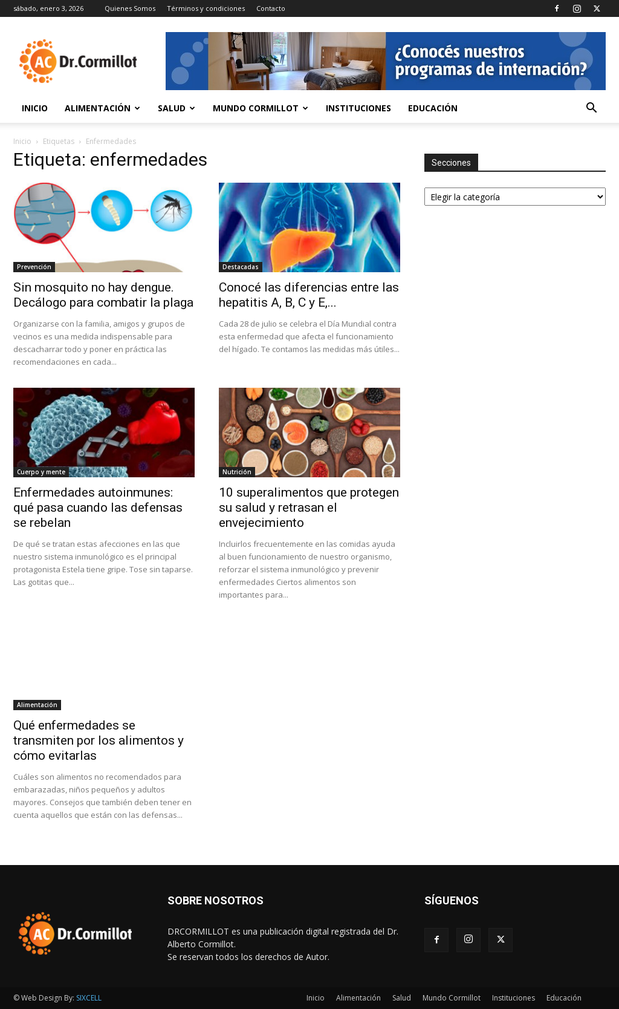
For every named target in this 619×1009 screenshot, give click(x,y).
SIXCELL (89, 998)
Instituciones (358, 108)
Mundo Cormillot (260, 108)
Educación (433, 108)
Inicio (35, 108)
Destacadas (240, 267)
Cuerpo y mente (41, 472)
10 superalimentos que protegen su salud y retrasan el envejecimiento (309, 507)
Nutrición (236, 472)
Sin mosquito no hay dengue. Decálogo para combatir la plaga (103, 295)
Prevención (34, 267)
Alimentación (102, 108)
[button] (591, 109)
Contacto (270, 8)
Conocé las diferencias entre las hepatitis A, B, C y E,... (309, 295)
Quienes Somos (130, 8)
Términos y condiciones (206, 8)
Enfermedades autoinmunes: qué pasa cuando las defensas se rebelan (98, 507)
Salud (176, 108)
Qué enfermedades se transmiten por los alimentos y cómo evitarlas (98, 740)
